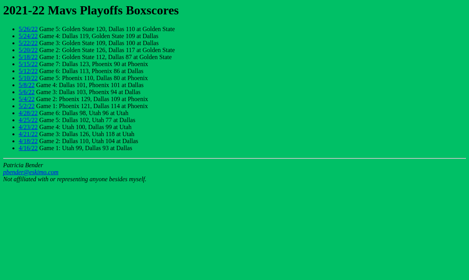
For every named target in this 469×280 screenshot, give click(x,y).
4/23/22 (28, 127)
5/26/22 (28, 29)
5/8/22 (27, 85)
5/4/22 (27, 99)
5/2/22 (27, 106)
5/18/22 (28, 57)
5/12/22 (28, 71)
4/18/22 (28, 141)
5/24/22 (28, 36)
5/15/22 (28, 64)
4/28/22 (28, 113)
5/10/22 (28, 78)
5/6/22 (27, 92)
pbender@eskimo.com (30, 172)
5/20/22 (28, 50)
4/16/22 (28, 148)
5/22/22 (28, 43)
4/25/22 (28, 120)
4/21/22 (28, 134)
